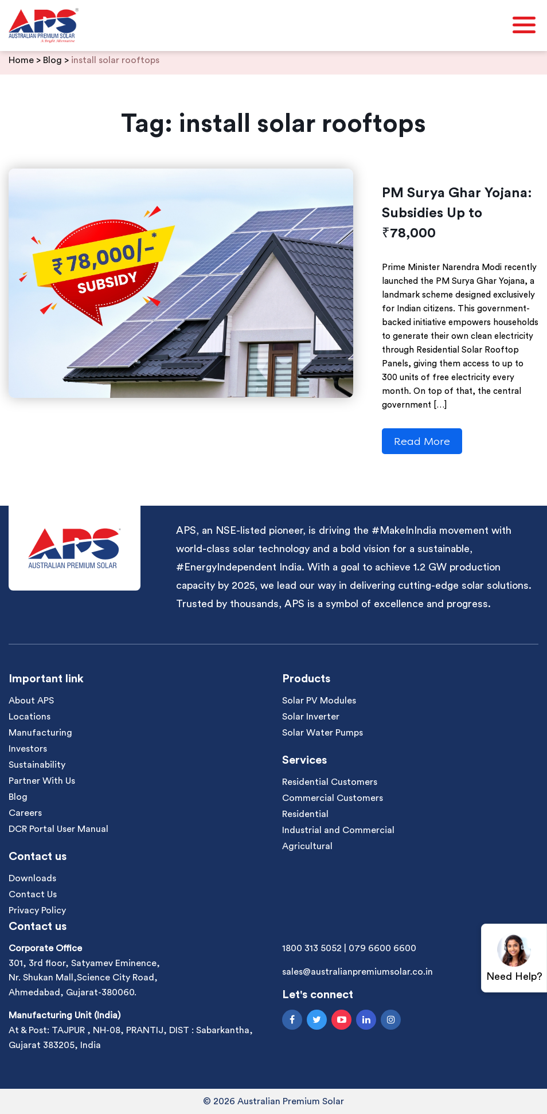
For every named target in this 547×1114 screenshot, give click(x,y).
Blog (18, 797)
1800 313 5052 (312, 948)
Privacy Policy (37, 910)
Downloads (32, 878)
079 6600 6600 (382, 948)
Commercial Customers (332, 798)
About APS (31, 700)
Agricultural (307, 846)
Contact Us (33, 894)
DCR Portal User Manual (58, 829)
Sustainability (37, 764)
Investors (28, 748)
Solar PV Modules (319, 700)
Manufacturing (40, 732)
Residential (305, 814)
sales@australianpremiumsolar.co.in (357, 971)
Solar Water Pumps (322, 732)
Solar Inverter (310, 716)
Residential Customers (329, 782)
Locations (29, 716)
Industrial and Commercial (338, 830)
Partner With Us (42, 780)
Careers (25, 813)
